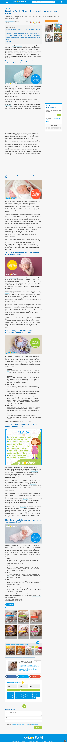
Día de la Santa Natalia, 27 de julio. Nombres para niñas (35, 635)
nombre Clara (30, 203)
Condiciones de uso (25, 724)
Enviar (37, 727)
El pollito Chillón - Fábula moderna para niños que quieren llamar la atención (58, 27)
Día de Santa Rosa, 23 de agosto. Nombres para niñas (23, 635)
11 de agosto (33, 146)
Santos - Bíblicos (36, 595)
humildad (8, 104)
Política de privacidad (33, 741)
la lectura (25, 498)
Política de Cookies (34, 724)
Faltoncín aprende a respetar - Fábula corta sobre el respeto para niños (58, 37)
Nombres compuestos (10, 657)
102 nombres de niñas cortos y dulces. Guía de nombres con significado (10, 620)
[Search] (53, 2)
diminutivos (8, 221)
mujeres (10, 136)
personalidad (34, 471)
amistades (37, 307)
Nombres (7, 8)
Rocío (35, 410)
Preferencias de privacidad (16, 724)
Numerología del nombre (29, 657)
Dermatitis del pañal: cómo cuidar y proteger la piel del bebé (49, 29)
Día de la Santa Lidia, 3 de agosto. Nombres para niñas (35, 620)
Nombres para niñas (10, 615)
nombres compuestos (14, 356)
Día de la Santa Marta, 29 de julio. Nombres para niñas (10, 635)
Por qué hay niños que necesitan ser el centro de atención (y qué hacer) (49, 38)
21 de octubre (16, 584)
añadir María (28, 379)
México (37, 391)
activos (7, 293)
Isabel (37, 244)
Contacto (51, 741)
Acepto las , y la (22, 724)
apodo (11, 588)
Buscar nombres (23, 690)
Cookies (24, 741)
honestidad (23, 506)
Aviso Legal (43, 741)
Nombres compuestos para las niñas (20, 421)
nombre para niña (17, 46)
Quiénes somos (15, 741)
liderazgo (35, 317)
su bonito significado (20, 86)
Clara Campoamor (24, 229)
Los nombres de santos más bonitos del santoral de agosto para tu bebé (23, 620)
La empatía (33, 484)
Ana (8, 370)
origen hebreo (10, 398)
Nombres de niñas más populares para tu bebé (17, 644)
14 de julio (20, 563)
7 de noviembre (20, 570)
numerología (13, 278)
